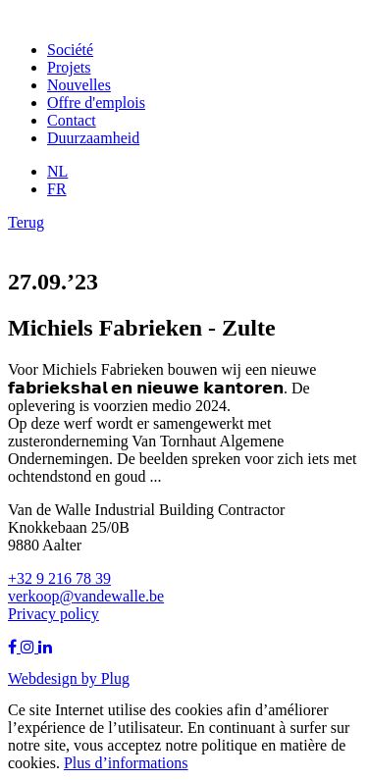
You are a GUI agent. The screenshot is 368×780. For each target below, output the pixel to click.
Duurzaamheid (93, 138)
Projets (68, 67)
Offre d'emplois (96, 102)
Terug (26, 222)
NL (57, 171)
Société (70, 49)
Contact (71, 120)
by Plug (105, 678)
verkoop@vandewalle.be (86, 596)
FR (57, 189)
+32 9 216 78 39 (59, 578)
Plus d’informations (126, 762)
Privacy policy (53, 613)
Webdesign (44, 678)
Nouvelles (79, 85)
